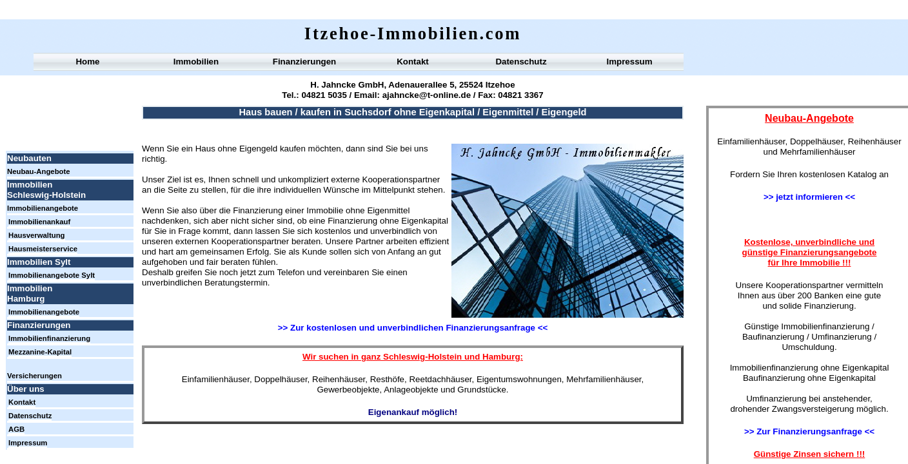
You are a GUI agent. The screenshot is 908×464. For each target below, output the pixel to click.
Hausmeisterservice (42, 249)
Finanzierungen (304, 61)
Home (87, 61)
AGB (16, 429)
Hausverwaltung (36, 235)
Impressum (629, 61)
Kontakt (413, 61)
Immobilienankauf (39, 222)
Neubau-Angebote (38, 171)
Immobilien (196, 61)
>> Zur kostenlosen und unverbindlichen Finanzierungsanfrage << (413, 328)
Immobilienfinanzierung (49, 338)
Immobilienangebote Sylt (51, 275)
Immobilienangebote (42, 208)
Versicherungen (34, 376)
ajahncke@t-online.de (425, 95)
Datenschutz (520, 61)
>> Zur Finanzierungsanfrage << (809, 431)
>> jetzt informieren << (809, 197)
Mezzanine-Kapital (40, 352)
